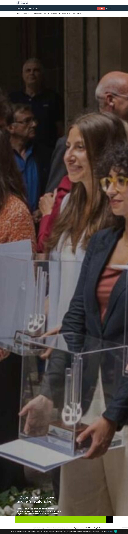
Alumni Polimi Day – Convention (70, 14)
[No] (126, 531)
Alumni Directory (34, 14)
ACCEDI (108, 8)
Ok (115, 531)
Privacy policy (109, 531)
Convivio (53, 14)
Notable (46, 14)
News (25, 14)
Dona (101, 8)
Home (19, 14)
